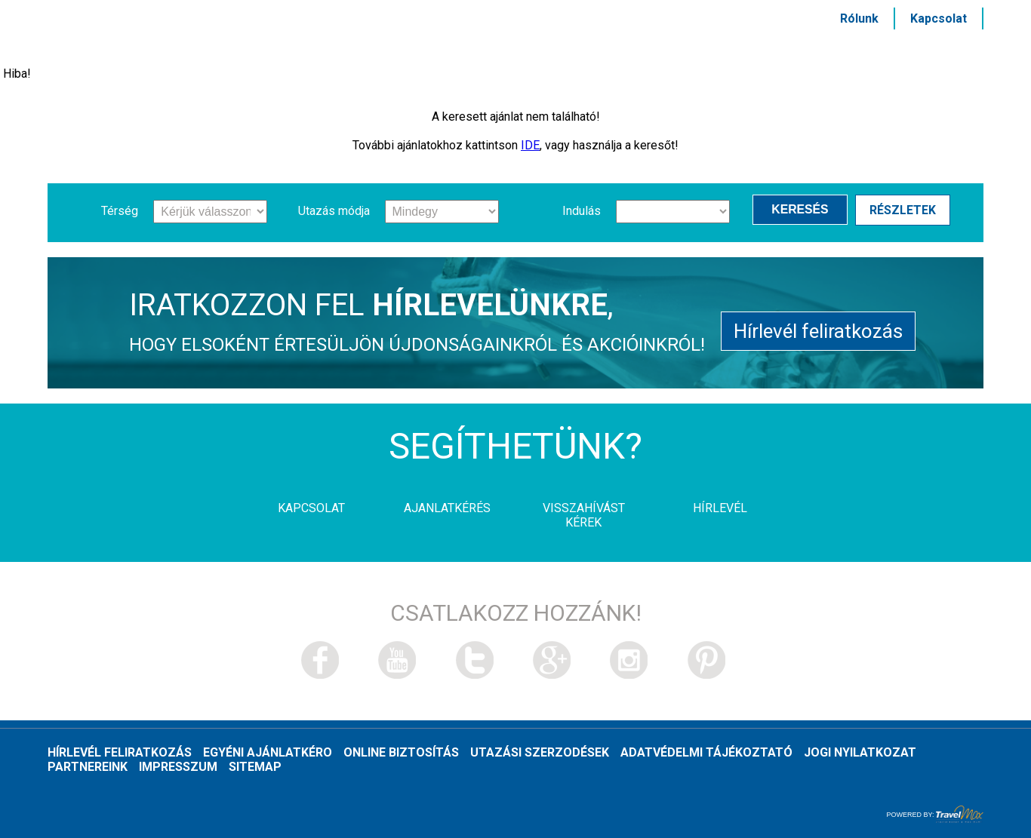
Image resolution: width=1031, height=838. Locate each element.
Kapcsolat (938, 18)
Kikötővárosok (632, 51)
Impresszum (178, 767)
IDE (530, 145)
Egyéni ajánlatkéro (267, 752)
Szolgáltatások (484, 51)
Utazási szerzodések (539, 752)
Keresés (804, 210)
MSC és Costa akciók (893, 51)
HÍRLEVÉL (754, 51)
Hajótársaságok (329, 51)
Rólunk (859, 18)
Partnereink (88, 767)
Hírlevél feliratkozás (818, 328)
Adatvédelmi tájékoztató (706, 752)
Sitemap (255, 767)
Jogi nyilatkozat (860, 752)
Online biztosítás (401, 752)
